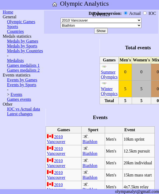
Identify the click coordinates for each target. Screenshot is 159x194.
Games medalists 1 (23, 65)
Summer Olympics (109, 74)
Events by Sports (21, 84)
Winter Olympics (109, 91)
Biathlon (90, 141)
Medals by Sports (22, 46)
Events (16, 94)
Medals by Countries (25, 50)
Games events (19, 99)
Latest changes (20, 114)
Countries (15, 31)
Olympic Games (21, 21)
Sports (12, 26)
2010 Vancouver (56, 139)
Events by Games (22, 80)
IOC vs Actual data (23, 109)
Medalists (15, 60)
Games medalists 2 (23, 70)
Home (8, 12)
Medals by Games (22, 41)
